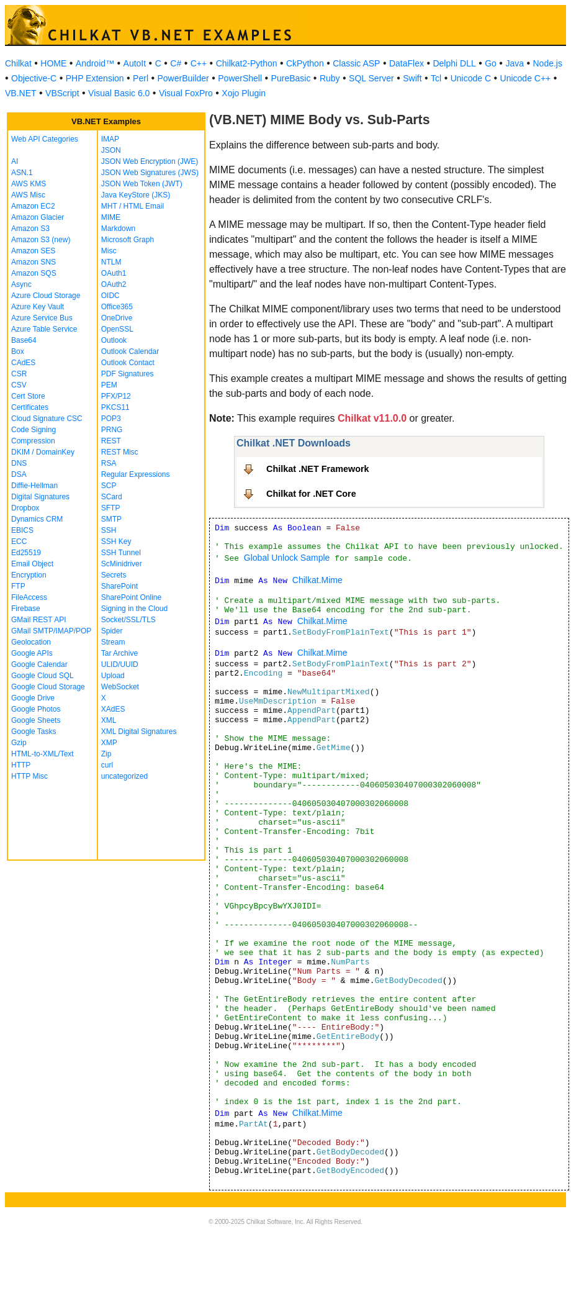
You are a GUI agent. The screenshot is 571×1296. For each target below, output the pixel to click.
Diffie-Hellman (34, 485)
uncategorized (124, 776)
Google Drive (33, 698)
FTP (18, 586)
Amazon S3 (30, 228)
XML (109, 720)
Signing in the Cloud (134, 608)
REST (111, 441)
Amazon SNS (33, 262)
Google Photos (35, 709)
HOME (53, 63)
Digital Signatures (40, 496)
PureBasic (291, 78)
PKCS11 (115, 407)
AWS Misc (28, 195)
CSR (19, 373)
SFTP (110, 508)
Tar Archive (119, 653)
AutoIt (135, 63)
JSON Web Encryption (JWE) (149, 161)
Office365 (117, 306)
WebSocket (120, 686)
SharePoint (119, 586)
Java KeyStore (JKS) (135, 195)
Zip (106, 754)
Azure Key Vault (37, 306)
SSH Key (116, 541)
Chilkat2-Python (246, 63)
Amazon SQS (33, 273)
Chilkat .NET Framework (317, 469)
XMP (109, 742)
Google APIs (32, 653)
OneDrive (117, 318)
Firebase (25, 608)
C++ (199, 63)
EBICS (22, 530)
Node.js (547, 63)
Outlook (114, 340)
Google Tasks (33, 731)
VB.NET (21, 93)
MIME (110, 217)
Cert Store (28, 396)
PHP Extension (95, 78)
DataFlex (406, 63)
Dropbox (25, 508)
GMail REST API (38, 619)
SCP (109, 485)
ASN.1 (22, 172)
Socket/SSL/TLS (128, 619)
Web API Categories (44, 139)
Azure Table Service (44, 329)
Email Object (32, 564)
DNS (19, 463)
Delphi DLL (454, 63)
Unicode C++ (525, 78)
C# (175, 63)
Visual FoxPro (186, 93)
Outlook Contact (128, 362)
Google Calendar (39, 664)
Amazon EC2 (33, 206)
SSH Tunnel (121, 552)
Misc (109, 251)
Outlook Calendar (130, 351)
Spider (112, 631)
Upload (113, 675)
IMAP (110, 139)
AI (14, 161)
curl (107, 765)
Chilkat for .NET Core (311, 494)
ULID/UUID (119, 664)
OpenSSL (117, 329)
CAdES (23, 362)
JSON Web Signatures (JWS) (150, 172)
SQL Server (371, 78)
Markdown (118, 228)
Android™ (95, 63)
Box (17, 351)
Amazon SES (33, 251)
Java (514, 63)
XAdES (113, 709)
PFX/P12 (116, 396)
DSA (19, 474)
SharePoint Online (131, 597)
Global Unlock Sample (287, 558)
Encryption (29, 575)
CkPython (305, 63)
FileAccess (29, 597)
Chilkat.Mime (317, 580)
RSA (109, 463)
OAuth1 (114, 273)
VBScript (62, 93)
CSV (19, 385)
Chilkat (18, 63)
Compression (33, 441)
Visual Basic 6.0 (119, 93)
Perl (140, 78)
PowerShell (240, 78)
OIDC (110, 295)
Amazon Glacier (37, 217)
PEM (109, 385)
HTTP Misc (29, 776)
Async (21, 284)
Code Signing (33, 429)
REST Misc (119, 452)
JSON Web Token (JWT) (141, 183)
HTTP (20, 765)
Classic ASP (356, 63)
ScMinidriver (121, 564)
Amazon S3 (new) (40, 239)
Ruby (330, 78)
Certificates (29, 407)
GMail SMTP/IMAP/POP (51, 631)
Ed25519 (26, 552)
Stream (113, 642)
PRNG (112, 429)
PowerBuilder (183, 78)
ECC (19, 541)
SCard (111, 496)
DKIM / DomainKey (42, 452)
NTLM (111, 262)
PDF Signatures (127, 373)
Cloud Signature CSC (47, 418)
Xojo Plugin (244, 93)
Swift (412, 78)
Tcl (436, 78)
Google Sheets (35, 720)
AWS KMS (28, 183)
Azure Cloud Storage (45, 295)
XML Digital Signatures (139, 731)
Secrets (114, 575)
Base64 (24, 340)
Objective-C (33, 78)
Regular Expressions (135, 474)
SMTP (111, 519)
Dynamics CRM (37, 519)
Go (491, 63)
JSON (111, 150)
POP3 (111, 418)
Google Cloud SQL (42, 675)
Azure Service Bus (42, 318)
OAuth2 (114, 284)
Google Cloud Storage (48, 686)
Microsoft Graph (127, 239)
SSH (109, 530)
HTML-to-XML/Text (42, 754)
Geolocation (31, 642)
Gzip (19, 742)
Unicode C (471, 78)
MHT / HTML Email (132, 206)
